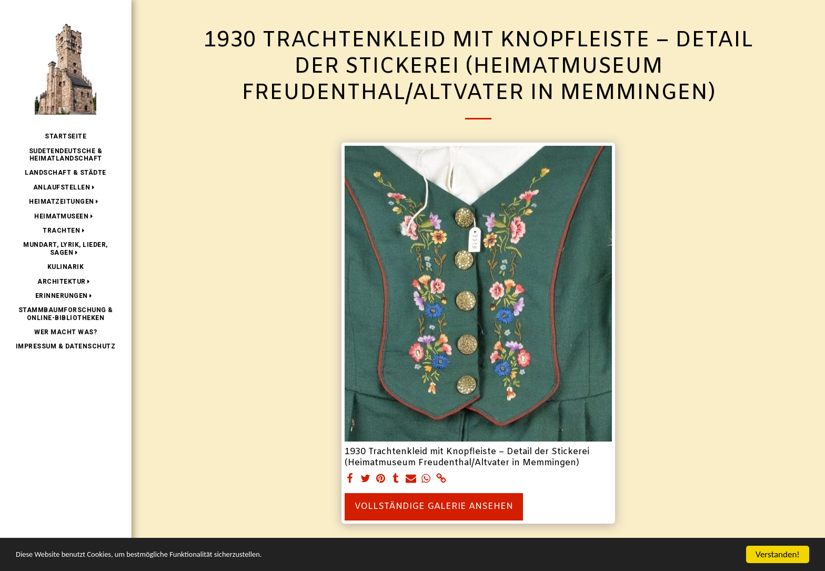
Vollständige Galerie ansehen (434, 507)
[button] (65, 187)
